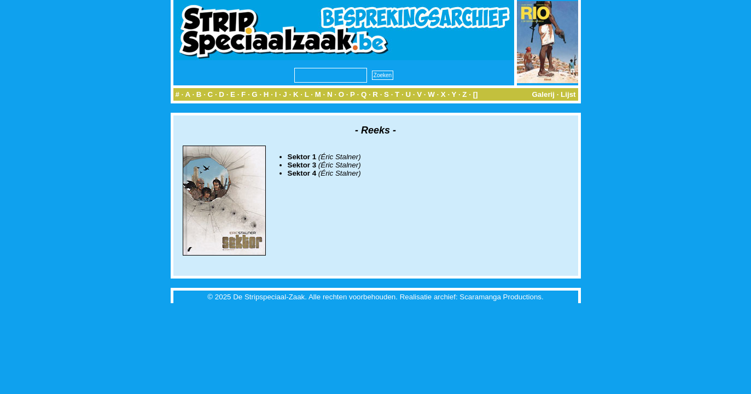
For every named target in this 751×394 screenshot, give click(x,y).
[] (475, 94)
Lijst (568, 94)
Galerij (543, 94)
